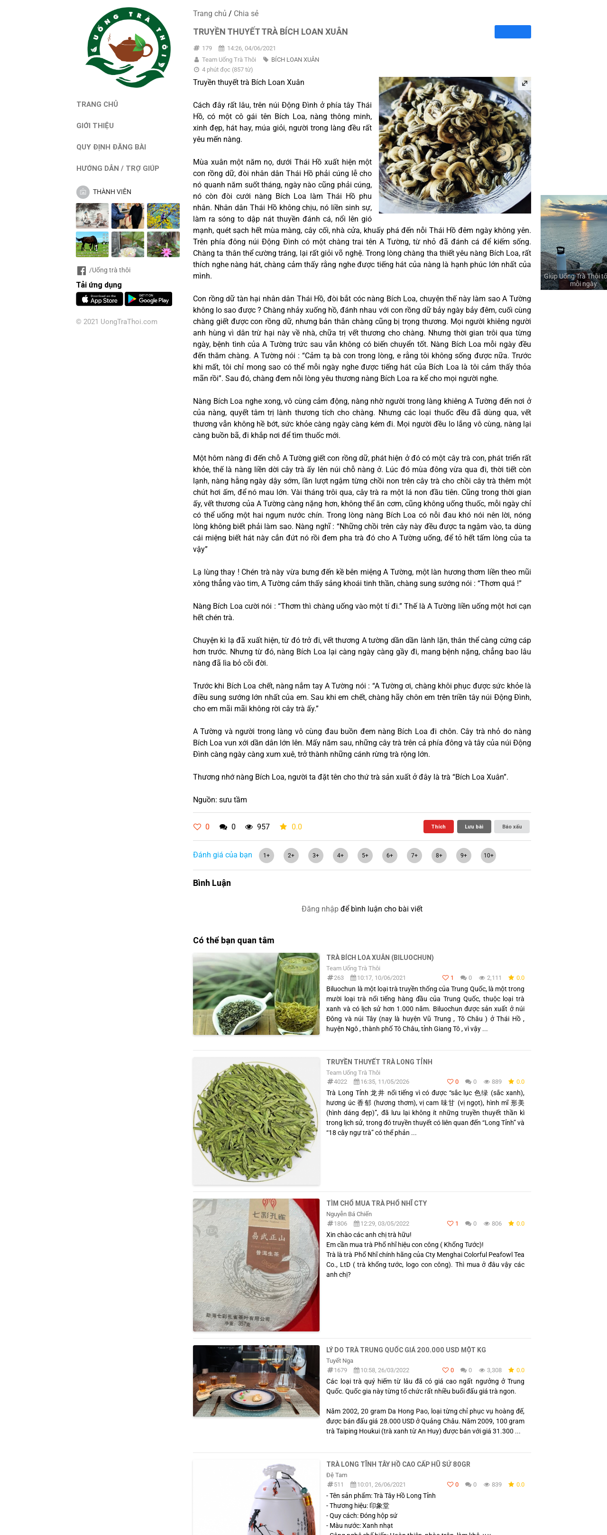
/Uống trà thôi (103, 270)
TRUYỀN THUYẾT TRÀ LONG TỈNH (379, 1062)
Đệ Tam (336, 1475)
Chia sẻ (246, 13)
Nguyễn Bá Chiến (349, 1214)
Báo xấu (512, 826)
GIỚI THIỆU (95, 125)
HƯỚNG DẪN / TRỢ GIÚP (117, 168)
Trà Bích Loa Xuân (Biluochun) (380, 957)
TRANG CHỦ (97, 104)
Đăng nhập (320, 908)
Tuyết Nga (339, 1360)
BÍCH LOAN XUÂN (295, 59)
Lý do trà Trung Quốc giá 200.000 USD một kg (406, 1350)
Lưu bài (474, 826)
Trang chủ (210, 13)
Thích (438, 826)
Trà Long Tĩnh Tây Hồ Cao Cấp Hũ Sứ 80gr (398, 1464)
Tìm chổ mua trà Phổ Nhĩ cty (376, 1203)
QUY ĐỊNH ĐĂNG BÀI (111, 146)
